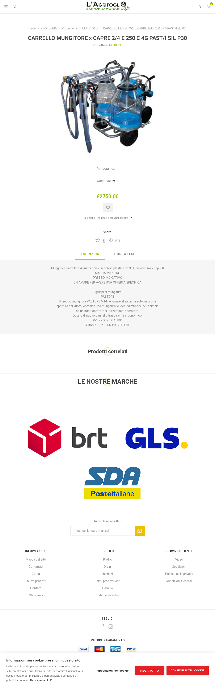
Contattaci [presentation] (125, 254)
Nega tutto (149, 670)
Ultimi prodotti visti (107, 581)
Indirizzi (107, 574)
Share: (107, 232)
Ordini (107, 567)
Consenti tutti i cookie (188, 670)
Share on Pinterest (111, 240)
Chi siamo (36, 595)
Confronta (110, 168)
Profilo (107, 559)
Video (179, 559)
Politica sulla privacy (179, 574)
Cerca (36, 574)
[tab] (90, 254)
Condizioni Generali (179, 581)
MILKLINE (115, 45)
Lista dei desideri (107, 595)
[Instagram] (111, 626)
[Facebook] (103, 626)
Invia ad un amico (117, 240)
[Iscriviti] (102, 531)
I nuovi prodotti (35, 581)
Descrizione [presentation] (90, 254)
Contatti (35, 588)
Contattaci (36, 567)
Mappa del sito (36, 559)
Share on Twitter (97, 240)
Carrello (107, 588)
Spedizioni (179, 567)
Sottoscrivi (140, 531)
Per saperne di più (41, 680)
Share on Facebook (104, 240)
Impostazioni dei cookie (112, 670)
